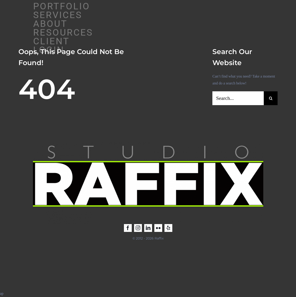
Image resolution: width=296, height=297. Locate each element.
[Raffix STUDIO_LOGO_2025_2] (148, 144)
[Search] (271, 98)
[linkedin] (148, 228)
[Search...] (238, 98)
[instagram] (138, 228)
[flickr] (158, 228)
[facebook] (128, 228)
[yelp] (168, 228)
